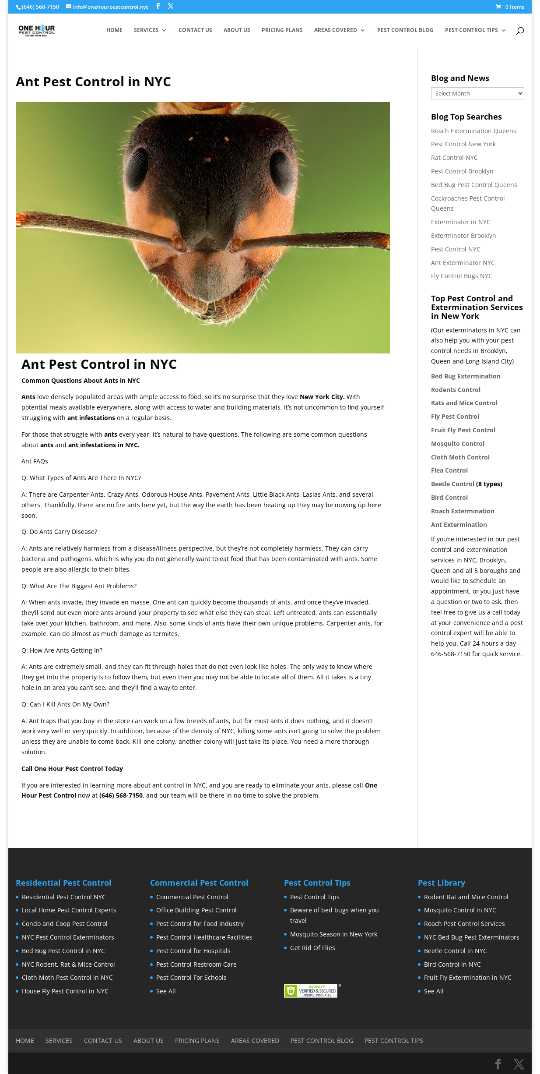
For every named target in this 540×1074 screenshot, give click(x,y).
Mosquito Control (457, 443)
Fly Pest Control (455, 416)
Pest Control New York (463, 144)
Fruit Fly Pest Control (463, 430)
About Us (237, 31)
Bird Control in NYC (452, 964)
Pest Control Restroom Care (196, 964)
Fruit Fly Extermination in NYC (468, 977)
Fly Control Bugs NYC (461, 276)
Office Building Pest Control (196, 910)
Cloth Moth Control (460, 457)
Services (146, 31)
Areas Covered (335, 31)
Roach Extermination (462, 511)
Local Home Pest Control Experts (69, 910)
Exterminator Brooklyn (463, 235)
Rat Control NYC (454, 157)
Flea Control (449, 470)
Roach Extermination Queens (473, 131)
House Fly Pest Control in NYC (65, 991)
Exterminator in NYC (461, 222)
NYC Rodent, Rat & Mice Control (68, 964)
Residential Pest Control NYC (64, 897)
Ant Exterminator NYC (463, 262)
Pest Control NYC (455, 249)
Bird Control (449, 497)
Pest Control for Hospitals (193, 951)
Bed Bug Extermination (466, 376)
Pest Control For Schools (191, 977)
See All (166, 991)
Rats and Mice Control (464, 403)
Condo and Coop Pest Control (65, 923)
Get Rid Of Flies (312, 947)
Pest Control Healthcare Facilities (204, 937)
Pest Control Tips (471, 31)
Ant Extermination (459, 524)
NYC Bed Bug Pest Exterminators (471, 937)
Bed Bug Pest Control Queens (474, 184)
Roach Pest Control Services (464, 923)
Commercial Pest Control (192, 897)
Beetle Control (452, 484)
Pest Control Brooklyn (462, 171)
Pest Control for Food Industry (200, 923)
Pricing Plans (282, 31)
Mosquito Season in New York (333, 934)
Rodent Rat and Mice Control (466, 897)
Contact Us (195, 31)
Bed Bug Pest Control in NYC (63, 951)
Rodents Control (455, 389)
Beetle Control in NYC (455, 951)
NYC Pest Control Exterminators (68, 937)
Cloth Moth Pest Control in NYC (67, 977)
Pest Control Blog (405, 31)
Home (114, 31)
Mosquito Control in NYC (460, 910)
